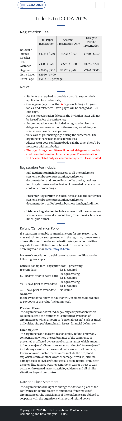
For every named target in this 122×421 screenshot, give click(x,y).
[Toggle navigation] (99, 5)
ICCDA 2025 (31, 5)
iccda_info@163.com (57, 249)
